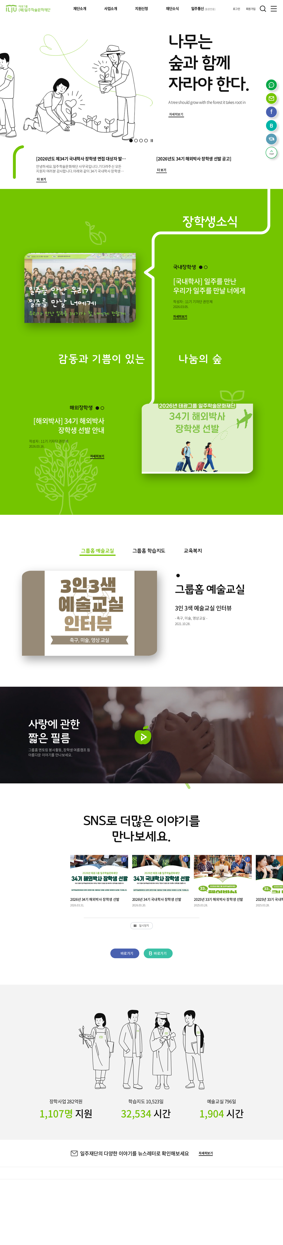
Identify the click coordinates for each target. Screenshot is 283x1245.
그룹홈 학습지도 (149, 551)
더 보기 (41, 179)
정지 (152, 141)
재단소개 (79, 8)
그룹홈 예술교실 (97, 551)
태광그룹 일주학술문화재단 (28, 9)
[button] (131, 140)
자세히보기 (176, 114)
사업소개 (110, 8)
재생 (143, 735)
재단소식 (172, 8)
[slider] (141, 918)
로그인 (236, 9)
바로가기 (121, 953)
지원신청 (141, 8)
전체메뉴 (273, 8)
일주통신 (203, 8)
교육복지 (193, 551)
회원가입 (251, 9)
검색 (262, 8)
